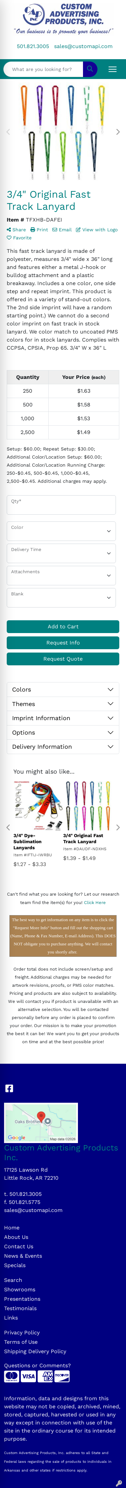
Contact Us (18, 1246)
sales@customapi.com (83, 46)
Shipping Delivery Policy (35, 1351)
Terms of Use (21, 1342)
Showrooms (19, 1289)
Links (11, 1318)
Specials (15, 1265)
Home (11, 1227)
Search (13, 1280)
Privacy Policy (22, 1332)
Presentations (22, 1299)
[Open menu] (112, 69)
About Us (16, 1237)
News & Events (23, 1256)
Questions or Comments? (37, 1365)
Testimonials (20, 1308)
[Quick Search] (43, 69)
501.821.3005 (33, 46)
